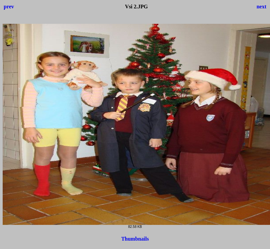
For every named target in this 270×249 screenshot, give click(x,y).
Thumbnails (135, 239)
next (261, 6)
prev (9, 6)
